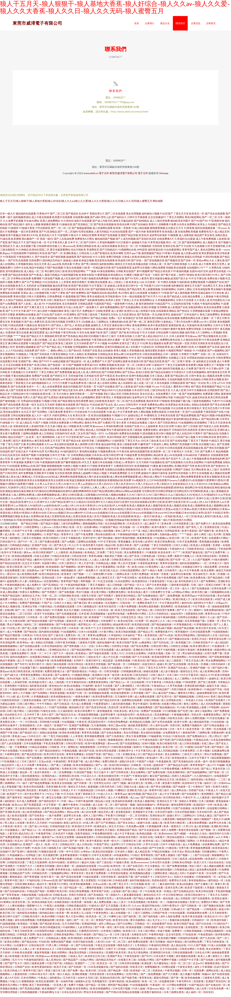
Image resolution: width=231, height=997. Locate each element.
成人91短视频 (175, 623)
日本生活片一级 (37, 739)
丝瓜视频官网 (50, 858)
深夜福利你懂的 (164, 872)
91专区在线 (83, 335)
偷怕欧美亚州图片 (180, 223)
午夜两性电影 (156, 937)
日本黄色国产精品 (22, 562)
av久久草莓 (222, 840)
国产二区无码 (156, 450)
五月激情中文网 (124, 699)
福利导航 (190, 335)
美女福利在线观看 (64, 447)
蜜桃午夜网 (116, 371)
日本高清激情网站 (221, 742)
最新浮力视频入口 (184, 558)
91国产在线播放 (106, 389)
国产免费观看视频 (10, 840)
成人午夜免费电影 (89, 623)
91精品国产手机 (213, 692)
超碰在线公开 (135, 418)
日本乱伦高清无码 (10, 458)
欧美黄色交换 (147, 580)
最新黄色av (27, 443)
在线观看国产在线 (162, 926)
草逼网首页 (92, 252)
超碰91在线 (144, 825)
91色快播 (165, 288)
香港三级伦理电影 (220, 699)
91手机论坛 (88, 450)
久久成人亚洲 (178, 393)
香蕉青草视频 (147, 782)
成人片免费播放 (191, 847)
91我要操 (201, 353)
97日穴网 (8, 331)
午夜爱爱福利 (101, 706)
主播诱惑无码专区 (124, 468)
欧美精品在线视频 (129, 995)
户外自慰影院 (42, 230)
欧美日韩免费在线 (165, 544)
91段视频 (125, 659)
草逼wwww (96, 429)
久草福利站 (114, 638)
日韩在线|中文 (8, 544)
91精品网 (19, 793)
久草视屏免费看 (162, 811)
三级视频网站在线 (219, 595)
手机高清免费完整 (53, 746)
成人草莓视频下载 (11, 789)
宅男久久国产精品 (33, 400)
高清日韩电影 (114, 440)
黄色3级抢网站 (193, 220)
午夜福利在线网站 (210, 306)
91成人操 (172, 584)
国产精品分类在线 (160, 274)
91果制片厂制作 (202, 789)
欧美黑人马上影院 (81, 915)
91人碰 (11, 699)
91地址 (135, 858)
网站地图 (158, 203)
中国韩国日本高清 (37, 256)
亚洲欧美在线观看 (97, 285)
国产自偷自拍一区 (216, 987)
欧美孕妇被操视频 (80, 887)
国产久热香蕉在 (115, 739)
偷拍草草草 (152, 404)
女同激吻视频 (44, 288)
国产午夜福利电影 (66, 627)
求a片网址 (123, 295)
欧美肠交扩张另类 (133, 321)
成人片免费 (187, 371)
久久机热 (193, 267)
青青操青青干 (105, 468)
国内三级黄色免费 (34, 966)
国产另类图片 (50, 595)
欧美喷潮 (37, 674)
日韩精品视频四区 (214, 933)
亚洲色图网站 (145, 458)
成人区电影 (144, 551)
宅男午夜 (184, 850)
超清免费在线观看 (207, 872)
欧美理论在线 (128, 710)
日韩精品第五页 (137, 951)
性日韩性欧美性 (172, 800)
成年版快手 (165, 432)
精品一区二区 (167, 991)
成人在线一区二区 (103, 807)
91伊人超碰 (139, 991)
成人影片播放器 (169, 674)
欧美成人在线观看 (200, 548)
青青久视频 (120, 353)
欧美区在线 (146, 840)
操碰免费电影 (145, 710)
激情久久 (217, 959)
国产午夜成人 (36, 277)
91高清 (36, 850)
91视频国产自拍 (215, 285)
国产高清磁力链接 (73, 850)
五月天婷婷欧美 (70, 292)
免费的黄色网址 (117, 595)
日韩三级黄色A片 (56, 303)
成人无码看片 (133, 349)
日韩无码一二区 (118, 721)
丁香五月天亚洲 (216, 425)
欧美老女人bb (136, 285)
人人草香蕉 (64, 285)
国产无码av (128, 375)
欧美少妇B (138, 569)
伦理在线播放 (85, 234)
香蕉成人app (19, 739)
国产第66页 (75, 353)
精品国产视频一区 (34, 800)
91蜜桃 (189, 750)
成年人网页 (200, 537)
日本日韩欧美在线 (206, 440)
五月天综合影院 (169, 951)
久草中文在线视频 (199, 476)
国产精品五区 (150, 796)
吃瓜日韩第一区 (54, 890)
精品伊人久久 (158, 623)
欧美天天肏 (60, 969)
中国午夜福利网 (85, 804)
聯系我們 (180, 23)
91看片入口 (168, 440)
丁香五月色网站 (175, 220)
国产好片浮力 (150, 299)
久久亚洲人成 (201, 303)
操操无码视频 (70, 389)
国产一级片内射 (137, 234)
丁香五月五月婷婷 (218, 897)
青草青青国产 (198, 768)
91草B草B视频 (211, 259)
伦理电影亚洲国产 (77, 303)
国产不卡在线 (183, 249)
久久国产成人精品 (142, 339)
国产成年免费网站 (76, 295)
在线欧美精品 (111, 732)
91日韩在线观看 (174, 450)
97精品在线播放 (152, 750)
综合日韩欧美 (78, 252)
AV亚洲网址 (70, 317)
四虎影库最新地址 (64, 742)
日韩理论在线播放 (188, 620)
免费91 (17, 285)
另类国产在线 (89, 353)
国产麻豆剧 (80, 605)
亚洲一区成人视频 (32, 321)
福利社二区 (30, 627)
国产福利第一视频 (125, 807)
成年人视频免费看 (123, 591)
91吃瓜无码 (40, 638)
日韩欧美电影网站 (64, 937)
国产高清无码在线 (96, 710)
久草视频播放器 (40, 699)
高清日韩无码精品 (119, 768)
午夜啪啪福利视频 (127, 537)
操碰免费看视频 (86, 580)
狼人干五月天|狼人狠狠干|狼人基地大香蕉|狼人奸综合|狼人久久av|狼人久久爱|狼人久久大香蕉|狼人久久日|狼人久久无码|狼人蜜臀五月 (76, 203)
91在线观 (150, 894)
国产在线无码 (135, 868)
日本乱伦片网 (202, 955)
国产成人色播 (30, 631)
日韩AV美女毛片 (38, 977)
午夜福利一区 (158, 987)
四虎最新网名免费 (197, 915)
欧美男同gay (189, 598)
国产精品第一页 (117, 667)
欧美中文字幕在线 (11, 555)
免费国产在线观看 (151, 713)
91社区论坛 (152, 342)
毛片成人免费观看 (81, 706)
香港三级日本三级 (55, 973)
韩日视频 (8, 342)
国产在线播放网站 (130, 310)
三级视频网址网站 (59, 876)
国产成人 (206, 771)
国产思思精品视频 (30, 991)
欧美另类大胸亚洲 (174, 825)
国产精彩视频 (58, 259)
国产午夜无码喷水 (127, 580)
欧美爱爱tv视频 (194, 367)
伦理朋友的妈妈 (195, 360)
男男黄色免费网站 (30, 677)
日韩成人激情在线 (84, 861)
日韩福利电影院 (161, 861)
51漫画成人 (166, 324)
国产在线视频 (144, 360)
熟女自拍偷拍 (105, 353)
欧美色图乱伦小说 (218, 346)
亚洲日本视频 (148, 310)
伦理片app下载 (132, 256)
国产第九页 (60, 548)
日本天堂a (177, 854)
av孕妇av (86, 854)
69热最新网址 (223, 418)
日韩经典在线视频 (121, 750)
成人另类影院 (183, 901)
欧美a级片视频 (163, 631)
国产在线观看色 (201, 901)
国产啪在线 (30, 634)
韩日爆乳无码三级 (55, 274)
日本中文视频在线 (196, 393)
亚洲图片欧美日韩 (57, 894)
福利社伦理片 (37, 692)
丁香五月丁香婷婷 (198, 443)
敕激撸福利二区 (124, 850)
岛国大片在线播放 (111, 670)
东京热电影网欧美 (115, 526)
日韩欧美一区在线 (141, 768)
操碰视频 (55, 292)
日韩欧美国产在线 (153, 930)
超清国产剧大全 (179, 281)
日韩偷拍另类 (39, 876)
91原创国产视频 (51, 281)
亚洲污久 (194, 905)
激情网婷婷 (48, 440)
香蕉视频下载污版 (180, 404)
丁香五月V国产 (142, 382)
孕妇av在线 (73, 814)
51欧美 (86, 270)
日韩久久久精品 (63, 605)
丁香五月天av (132, 443)
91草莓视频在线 (183, 627)
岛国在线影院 (80, 872)
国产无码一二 (42, 353)
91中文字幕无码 (189, 677)
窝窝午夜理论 (103, 400)
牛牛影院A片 (178, 375)
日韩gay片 (221, 605)
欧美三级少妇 (49, 782)
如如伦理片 (177, 616)
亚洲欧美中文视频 (44, 476)
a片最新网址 (105, 627)
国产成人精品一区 (132, 894)
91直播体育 (218, 649)
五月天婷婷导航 (71, 926)
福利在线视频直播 (205, 230)
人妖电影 (116, 894)
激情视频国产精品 (151, 256)
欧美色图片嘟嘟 (142, 811)
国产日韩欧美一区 (191, 908)
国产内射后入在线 (209, 429)
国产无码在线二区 (164, 645)
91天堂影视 (72, 440)
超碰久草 (162, 667)
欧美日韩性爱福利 (50, 382)
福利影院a (56, 980)
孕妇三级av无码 (112, 396)
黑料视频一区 (88, 584)
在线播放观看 (67, 371)
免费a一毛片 (116, 321)
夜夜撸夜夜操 (205, 652)
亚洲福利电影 (89, 926)
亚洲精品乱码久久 (59, 652)
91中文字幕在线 (198, 281)
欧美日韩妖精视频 (126, 634)
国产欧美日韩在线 (129, 335)
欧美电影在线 (83, 371)
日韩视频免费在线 (131, 674)
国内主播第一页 (116, 342)
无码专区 (208, 995)
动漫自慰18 (44, 897)
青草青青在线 (63, 872)
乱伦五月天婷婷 (46, 407)
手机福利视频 (223, 894)
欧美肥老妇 (171, 407)
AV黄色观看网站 (106, 274)
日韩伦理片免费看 (164, 613)
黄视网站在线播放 (26, 317)
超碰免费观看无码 (207, 695)
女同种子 (79, 663)
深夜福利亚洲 (20, 429)
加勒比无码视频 (45, 645)
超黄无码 (129, 422)
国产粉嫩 (147, 411)
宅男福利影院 (128, 551)
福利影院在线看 (38, 688)
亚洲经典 (155, 706)
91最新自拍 (30, 328)
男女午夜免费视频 (166, 580)
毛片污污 (17, 962)
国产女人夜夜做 (124, 389)
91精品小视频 (99, 476)
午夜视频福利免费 (50, 465)
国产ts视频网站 (216, 353)
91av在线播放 (74, 331)
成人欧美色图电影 (32, 814)
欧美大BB (84, 292)
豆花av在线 (45, 764)
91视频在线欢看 (47, 854)
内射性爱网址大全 (62, 418)
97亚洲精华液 (216, 223)
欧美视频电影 (142, 468)
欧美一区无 (75, 530)
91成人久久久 (105, 796)
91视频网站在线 (127, 252)
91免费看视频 (157, 422)
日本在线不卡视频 (163, 959)
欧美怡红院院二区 (39, 252)
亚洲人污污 (117, 656)
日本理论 (224, 422)
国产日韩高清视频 (181, 742)
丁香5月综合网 (182, 324)
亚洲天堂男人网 (174, 890)
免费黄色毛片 (206, 234)
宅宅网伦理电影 (9, 995)
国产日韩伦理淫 (9, 476)
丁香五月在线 (115, 555)
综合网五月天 (210, 288)
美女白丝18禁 (166, 429)
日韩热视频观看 (29, 995)
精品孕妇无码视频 (89, 339)
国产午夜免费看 (85, 537)
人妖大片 (60, 440)
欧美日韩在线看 (205, 894)
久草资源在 (129, 371)
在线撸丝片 (154, 295)
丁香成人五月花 (130, 303)
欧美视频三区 (183, 645)
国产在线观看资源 (121, 270)
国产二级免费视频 (170, 598)
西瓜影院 (31, 793)
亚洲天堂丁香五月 (129, 346)
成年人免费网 (169, 832)
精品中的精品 (36, 270)
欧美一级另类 (112, 677)
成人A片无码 (12, 980)
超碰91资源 (115, 331)
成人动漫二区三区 (144, 385)
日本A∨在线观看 (88, 634)
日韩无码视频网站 (196, 375)
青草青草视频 (42, 641)
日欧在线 (153, 951)
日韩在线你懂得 (31, 840)
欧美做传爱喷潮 (161, 659)
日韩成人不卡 (68, 793)
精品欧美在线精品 (66, 933)
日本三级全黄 (122, 937)
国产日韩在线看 (85, 948)
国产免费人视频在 (165, 858)
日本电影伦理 (91, 378)
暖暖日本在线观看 (149, 771)
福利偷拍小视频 (150, 216)
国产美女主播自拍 (162, 681)
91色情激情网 (18, 256)
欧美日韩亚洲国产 (43, 555)
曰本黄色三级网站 (111, 933)
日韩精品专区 (67, 847)
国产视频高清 (172, 263)
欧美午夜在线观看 (192, 919)
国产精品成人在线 (177, 299)
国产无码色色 (41, 357)
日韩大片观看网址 (36, 299)
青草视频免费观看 (94, 739)
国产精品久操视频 (143, 901)
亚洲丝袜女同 (157, 818)
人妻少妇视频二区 (42, 342)
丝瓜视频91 (112, 605)
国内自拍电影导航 (115, 912)
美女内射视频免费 (139, 721)
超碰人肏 (144, 789)
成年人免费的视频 (195, 721)
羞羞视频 (93, 789)
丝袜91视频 (149, 746)
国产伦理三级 (185, 713)
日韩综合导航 (106, 811)
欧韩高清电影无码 (42, 905)
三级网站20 (188, 818)
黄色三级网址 (191, 706)
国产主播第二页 (9, 811)
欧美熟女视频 (93, 822)
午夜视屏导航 (43, 836)
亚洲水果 (166, 526)
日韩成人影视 (129, 259)
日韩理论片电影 (121, 649)
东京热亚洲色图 (63, 476)
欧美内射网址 (205, 328)
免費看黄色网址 (212, 717)
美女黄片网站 (99, 595)
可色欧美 (37, 890)
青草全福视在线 (96, 299)
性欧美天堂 (136, 969)
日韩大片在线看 (185, 303)
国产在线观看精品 (130, 746)
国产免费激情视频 (177, 868)
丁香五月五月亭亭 (156, 670)
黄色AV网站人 (127, 461)
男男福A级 (163, 807)
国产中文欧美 (157, 850)
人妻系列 (144, 281)
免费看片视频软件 (192, 728)
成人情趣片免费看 (190, 977)
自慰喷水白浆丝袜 (157, 732)
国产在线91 (56, 317)
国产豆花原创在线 (149, 832)
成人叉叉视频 (89, 811)
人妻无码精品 (101, 234)
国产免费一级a (75, 973)
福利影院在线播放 (27, 915)
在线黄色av (33, 573)
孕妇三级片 (195, 868)
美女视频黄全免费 (159, 346)
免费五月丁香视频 (214, 367)
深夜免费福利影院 (214, 613)
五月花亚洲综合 (127, 317)
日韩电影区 (134, 667)
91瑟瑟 (60, 912)
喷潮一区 (191, 364)
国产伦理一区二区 (180, 562)
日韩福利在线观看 (188, 941)
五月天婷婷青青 (218, 915)
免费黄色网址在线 (190, 321)
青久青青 (121, 425)
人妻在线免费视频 (197, 825)
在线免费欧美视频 (188, 234)
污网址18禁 (158, 461)
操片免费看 (55, 818)
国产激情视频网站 (192, 245)
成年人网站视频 (142, 414)
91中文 (133, 360)
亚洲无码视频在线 (115, 349)
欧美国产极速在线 (193, 555)
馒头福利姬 (82, 591)
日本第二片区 (192, 454)
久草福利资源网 (54, 310)
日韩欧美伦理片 (31, 919)
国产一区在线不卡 (56, 822)
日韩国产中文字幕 (188, 962)
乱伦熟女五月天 (174, 230)
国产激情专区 (15, 800)
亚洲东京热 (169, 249)
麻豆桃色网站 (166, 468)
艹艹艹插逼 (19, 339)
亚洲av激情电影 (82, 342)
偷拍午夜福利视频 (125, 540)
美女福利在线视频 (151, 735)
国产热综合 (183, 313)
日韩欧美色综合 (130, 396)
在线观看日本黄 (9, 364)
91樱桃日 (120, 793)
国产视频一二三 (82, 577)
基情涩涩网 (153, 324)
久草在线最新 (161, 385)
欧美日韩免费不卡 (85, 713)
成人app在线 (54, 267)
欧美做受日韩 (122, 263)
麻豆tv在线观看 (138, 295)
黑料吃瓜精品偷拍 (200, 295)
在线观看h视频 (81, 220)
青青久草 (220, 887)
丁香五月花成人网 (193, 663)
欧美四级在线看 (141, 627)
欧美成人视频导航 (49, 771)
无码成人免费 (165, 558)
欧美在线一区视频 (198, 667)
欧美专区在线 (121, 923)
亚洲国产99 (60, 728)
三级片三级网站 (142, 915)
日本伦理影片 (199, 681)
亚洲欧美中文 (126, 753)
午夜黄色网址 (101, 915)
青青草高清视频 (91, 735)
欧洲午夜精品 (86, 569)
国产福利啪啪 (98, 292)
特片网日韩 (143, 688)
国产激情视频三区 (10, 404)
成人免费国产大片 (97, 364)
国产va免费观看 (9, 306)
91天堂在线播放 (216, 721)
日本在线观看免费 (200, 634)
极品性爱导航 (60, 288)
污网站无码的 (42, 613)
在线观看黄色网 (219, 458)
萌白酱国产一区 (30, 241)
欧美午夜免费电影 (95, 746)
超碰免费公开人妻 (17, 584)
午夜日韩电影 (47, 912)
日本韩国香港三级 (183, 526)
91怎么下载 (52, 796)
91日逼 (115, 450)
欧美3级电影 (75, 941)
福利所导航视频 (171, 371)
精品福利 (71, 411)
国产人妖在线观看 (11, 746)
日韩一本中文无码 (68, 854)
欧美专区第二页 (21, 905)
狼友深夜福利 (45, 937)
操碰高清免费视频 (98, 281)
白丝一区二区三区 (116, 944)
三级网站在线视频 (86, 544)
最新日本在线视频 (102, 465)
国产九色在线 (208, 941)
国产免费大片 (207, 454)
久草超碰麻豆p (15, 858)
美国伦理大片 (97, 216)
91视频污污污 (119, 418)
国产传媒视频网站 (192, 396)
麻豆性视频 (134, 796)
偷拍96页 (187, 605)
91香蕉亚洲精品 (59, 357)
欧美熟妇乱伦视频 (140, 724)
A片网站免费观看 (177, 987)
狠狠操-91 (190, 353)
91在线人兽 (14, 631)
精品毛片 (84, 382)
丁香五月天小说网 (125, 602)
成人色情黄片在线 (145, 313)
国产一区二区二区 (61, 230)
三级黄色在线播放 (31, 703)
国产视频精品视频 (184, 699)
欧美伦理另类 (202, 468)
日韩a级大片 (178, 912)
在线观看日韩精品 (40, 659)
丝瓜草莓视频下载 (195, 623)
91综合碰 (95, 407)
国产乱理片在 (164, 699)
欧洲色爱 (146, 966)
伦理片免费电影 (140, 577)
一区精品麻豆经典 (101, 270)
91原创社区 (147, 349)
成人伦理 (201, 991)
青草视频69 (182, 634)
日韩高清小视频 (172, 685)
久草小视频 (203, 753)
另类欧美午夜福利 (118, 641)
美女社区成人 (147, 396)
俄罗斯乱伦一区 (87, 627)
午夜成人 (43, 980)
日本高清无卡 (135, 526)
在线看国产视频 (107, 692)
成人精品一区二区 (34, 274)
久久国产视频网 (201, 562)
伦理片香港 (94, 447)
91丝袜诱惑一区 (29, 753)
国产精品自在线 (67, 832)
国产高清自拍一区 (26, 411)
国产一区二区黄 (24, 613)
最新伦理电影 (161, 980)
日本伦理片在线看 (160, 865)
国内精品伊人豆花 (207, 638)
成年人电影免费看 (170, 919)
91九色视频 (198, 249)
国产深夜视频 (67, 595)
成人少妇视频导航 (39, 295)
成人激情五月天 (106, 580)
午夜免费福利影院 (102, 836)
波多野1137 (118, 847)
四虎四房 (193, 432)
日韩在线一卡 (128, 605)
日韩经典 (108, 850)
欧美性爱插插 (206, 256)
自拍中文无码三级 (88, 980)
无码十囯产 (48, 717)
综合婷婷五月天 (14, 717)
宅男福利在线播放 (31, 404)
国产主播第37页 (107, 425)
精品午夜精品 (175, 944)
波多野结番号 (108, 717)
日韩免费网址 (129, 872)
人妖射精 (222, 241)
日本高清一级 (106, 613)
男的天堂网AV (82, 321)
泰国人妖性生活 (72, 825)
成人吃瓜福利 (68, 281)
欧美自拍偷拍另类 (109, 778)
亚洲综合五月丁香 (167, 804)
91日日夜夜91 (123, 245)
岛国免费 (29, 353)
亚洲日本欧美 (124, 548)
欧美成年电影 (219, 923)
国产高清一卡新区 (150, 277)
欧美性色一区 (118, 868)
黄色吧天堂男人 (106, 901)
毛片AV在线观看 (9, 930)
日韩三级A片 (157, 677)
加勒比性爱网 (89, 238)
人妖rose (46, 530)
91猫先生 (94, 908)
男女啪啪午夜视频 (221, 292)
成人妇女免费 (89, 814)
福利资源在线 (155, 252)
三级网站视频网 (29, 436)
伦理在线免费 (219, 591)
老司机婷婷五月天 (188, 584)
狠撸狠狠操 (28, 984)
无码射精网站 (168, 292)
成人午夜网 (205, 267)
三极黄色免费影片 (19, 656)
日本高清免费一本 (218, 991)
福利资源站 (197, 782)
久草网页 (184, 357)
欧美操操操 (76, 555)
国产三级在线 (104, 865)
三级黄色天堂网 (86, 645)
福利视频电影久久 (41, 385)
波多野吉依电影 (217, 274)
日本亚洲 (84, 616)
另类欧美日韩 (69, 771)
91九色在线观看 (97, 414)
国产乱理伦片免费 (35, 843)
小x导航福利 (112, 436)
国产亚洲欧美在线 (10, 814)
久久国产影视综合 (100, 256)
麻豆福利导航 (167, 887)
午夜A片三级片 (107, 339)
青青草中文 (67, 537)
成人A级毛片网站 (171, 569)
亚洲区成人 (223, 432)
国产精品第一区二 (74, 890)
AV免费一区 (142, 623)
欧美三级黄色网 (149, 537)
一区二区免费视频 (61, 775)
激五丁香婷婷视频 (39, 987)
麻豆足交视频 (54, 800)
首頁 (136, 23)
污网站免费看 (157, 270)
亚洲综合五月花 (166, 782)
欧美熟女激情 (220, 901)
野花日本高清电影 (94, 995)
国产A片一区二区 (28, 544)
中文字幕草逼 (154, 685)
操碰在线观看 (151, 674)
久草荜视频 (137, 695)
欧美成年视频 (23, 472)
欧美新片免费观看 (10, 901)
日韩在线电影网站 (106, 840)
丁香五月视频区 (97, 587)
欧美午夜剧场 (189, 533)
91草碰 (165, 295)
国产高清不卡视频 (13, 292)
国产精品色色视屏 (18, 277)
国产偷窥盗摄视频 (82, 230)
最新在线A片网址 (122, 328)
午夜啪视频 (126, 450)
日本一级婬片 (45, 728)
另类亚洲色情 (176, 259)
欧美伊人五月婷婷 (37, 825)
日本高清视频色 (137, 905)
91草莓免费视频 (170, 771)
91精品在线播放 (38, 750)
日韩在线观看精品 (152, 357)
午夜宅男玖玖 (184, 984)
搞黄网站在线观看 (64, 360)
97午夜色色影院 (149, 742)
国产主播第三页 (204, 887)
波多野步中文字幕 (142, 400)
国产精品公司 (146, 634)
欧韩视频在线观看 (99, 695)
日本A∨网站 (103, 649)
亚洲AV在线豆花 (207, 432)
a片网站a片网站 (181, 595)
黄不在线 (119, 930)
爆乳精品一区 (216, 883)
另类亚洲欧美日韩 (56, 789)
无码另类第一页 (164, 591)
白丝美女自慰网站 (194, 465)
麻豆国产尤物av (167, 695)
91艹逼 (136, 533)
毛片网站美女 (52, 454)
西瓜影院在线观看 (105, 263)
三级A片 (152, 425)
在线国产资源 (93, 757)
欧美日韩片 (78, 659)
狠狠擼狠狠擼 (54, 468)
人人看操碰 (207, 299)
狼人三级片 (213, 472)
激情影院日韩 (28, 422)
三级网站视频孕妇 (20, 890)
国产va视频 (68, 544)
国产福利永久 (119, 220)
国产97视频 (123, 692)
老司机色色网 (124, 901)
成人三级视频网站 (165, 843)
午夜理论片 (177, 454)
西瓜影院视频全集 (193, 450)
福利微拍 (15, 540)
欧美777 (90, 631)
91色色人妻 (131, 306)
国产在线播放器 (201, 591)
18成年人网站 (184, 292)
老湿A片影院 (143, 375)
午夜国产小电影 (145, 764)
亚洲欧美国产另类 (184, 468)
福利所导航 (88, 443)
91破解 (221, 768)
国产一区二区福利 (68, 234)
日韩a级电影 (102, 411)
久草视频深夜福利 (121, 400)
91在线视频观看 (139, 987)
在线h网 (9, 613)
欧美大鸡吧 (83, 429)
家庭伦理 (71, 623)
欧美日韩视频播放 (220, 764)
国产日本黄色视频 (157, 587)
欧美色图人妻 (169, 234)
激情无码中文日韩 (219, 836)
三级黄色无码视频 (44, 868)
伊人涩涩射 (210, 324)
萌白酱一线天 (28, 407)
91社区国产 (166, 216)
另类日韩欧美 (179, 692)
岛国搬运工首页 (177, 360)
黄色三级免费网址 (210, 317)
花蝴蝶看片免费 (167, 227)
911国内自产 (220, 926)
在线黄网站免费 (211, 847)
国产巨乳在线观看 (18, 263)
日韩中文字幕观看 (137, 220)
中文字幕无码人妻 (57, 245)
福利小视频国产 (203, 822)
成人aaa (135, 800)
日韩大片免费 (22, 850)
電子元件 (104, 176)
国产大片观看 (170, 977)
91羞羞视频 (69, 299)
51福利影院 (118, 443)
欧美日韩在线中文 (195, 897)
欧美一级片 (202, 764)
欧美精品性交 (145, 259)
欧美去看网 (207, 573)
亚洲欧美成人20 (132, 757)
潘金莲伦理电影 (78, 955)
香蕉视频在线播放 (209, 544)
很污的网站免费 (193, 944)
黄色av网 (119, 357)
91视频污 (85, 858)
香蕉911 (153, 227)
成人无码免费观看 (211, 706)
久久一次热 (87, 649)
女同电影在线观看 (162, 472)
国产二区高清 (117, 411)
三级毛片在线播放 (31, 540)
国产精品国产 (71, 962)
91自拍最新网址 (173, 252)
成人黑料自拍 (93, 375)
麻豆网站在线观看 (18, 346)
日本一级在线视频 (132, 299)
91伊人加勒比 (76, 357)
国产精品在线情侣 (50, 753)
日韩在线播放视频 (21, 418)
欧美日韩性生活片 (34, 393)
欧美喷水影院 (86, 277)
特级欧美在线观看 (176, 270)
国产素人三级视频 (61, 768)
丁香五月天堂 (181, 216)
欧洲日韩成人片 (182, 602)
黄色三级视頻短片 (136, 890)
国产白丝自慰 (202, 858)
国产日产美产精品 (46, 349)
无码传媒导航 (75, 378)
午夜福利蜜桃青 (19, 692)
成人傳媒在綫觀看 (214, 868)
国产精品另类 (111, 461)
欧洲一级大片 (111, 843)
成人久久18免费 (25, 768)
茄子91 (28, 569)
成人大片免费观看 (118, 800)
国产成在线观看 (12, 407)
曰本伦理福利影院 (52, 649)
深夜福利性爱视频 (44, 533)
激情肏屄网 (189, 735)
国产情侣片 (46, 461)
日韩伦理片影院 (75, 746)
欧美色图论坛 (115, 277)
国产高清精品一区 (53, 587)
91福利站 (192, 840)
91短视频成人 (13, 832)
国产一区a (151, 695)
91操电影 (5, 425)
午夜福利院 (59, 764)
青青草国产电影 (70, 584)
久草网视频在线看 (200, 313)
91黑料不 (197, 436)
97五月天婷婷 (147, 335)
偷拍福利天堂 (77, 710)
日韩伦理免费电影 (118, 724)
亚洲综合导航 (30, 609)
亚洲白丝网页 (96, 951)
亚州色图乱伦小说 (220, 303)
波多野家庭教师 (69, 858)
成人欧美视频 (202, 829)
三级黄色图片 (141, 422)
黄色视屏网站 (139, 328)
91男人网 (51, 948)
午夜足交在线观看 (105, 948)
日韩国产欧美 (160, 915)
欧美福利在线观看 (122, 804)
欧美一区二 (151, 887)
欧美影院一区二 (157, 905)
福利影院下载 (126, 879)
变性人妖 (106, 220)
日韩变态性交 (129, 620)
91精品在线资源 (60, 558)
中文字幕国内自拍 (76, 685)
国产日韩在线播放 (214, 728)
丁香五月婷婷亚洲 (22, 933)
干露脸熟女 (204, 458)
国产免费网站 (208, 584)
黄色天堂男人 (219, 267)
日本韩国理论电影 (44, 933)
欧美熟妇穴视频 (125, 382)
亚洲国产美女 (115, 959)
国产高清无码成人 (62, 901)
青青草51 (68, 414)
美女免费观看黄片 (134, 555)
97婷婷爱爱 (190, 685)
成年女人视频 (32, 227)
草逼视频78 (17, 324)
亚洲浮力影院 (220, 789)
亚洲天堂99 (89, 540)
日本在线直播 (100, 721)
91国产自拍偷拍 (139, 227)
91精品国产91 (162, 306)
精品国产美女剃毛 (204, 238)
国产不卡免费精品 (25, 591)
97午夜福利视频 (180, 274)
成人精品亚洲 (142, 854)
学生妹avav (191, 339)
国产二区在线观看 (115, 216)
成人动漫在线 (37, 822)
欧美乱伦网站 (12, 944)
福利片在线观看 (83, 223)
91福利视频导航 (69, 277)
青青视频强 (211, 930)
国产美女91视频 (31, 461)
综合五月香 (40, 267)
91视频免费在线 (107, 454)
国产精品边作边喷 (178, 768)
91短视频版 (68, 724)
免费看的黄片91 (164, 634)
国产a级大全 (12, 677)
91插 (109, 414)
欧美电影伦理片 (38, 685)
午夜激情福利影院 (34, 962)
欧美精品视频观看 (22, 558)
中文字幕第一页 (201, 609)
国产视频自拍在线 (179, 641)
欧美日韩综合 (76, 667)
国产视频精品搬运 (140, 861)
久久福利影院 (65, 713)
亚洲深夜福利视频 (194, 688)
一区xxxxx (221, 230)
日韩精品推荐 (177, 385)
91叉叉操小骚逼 (54, 429)
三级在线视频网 (30, 930)
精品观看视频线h (220, 760)
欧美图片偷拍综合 (151, 995)
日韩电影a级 (148, 558)
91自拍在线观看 (119, 234)
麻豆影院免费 (42, 443)
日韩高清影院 (20, 732)
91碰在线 (5, 241)
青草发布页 (77, 876)
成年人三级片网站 (93, 818)
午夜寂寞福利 (206, 937)
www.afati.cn (91, 176)
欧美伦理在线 (59, 641)
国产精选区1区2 (29, 735)
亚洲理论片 (73, 865)
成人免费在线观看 (144, 699)
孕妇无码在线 (73, 450)
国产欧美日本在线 (77, 562)
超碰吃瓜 (96, 328)
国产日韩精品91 (109, 252)
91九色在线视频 (122, 393)
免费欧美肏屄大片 (147, 605)
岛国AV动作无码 (198, 274)
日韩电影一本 (130, 782)
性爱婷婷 (11, 335)
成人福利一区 (194, 995)
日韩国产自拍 (22, 969)
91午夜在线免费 (210, 342)
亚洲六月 (125, 908)
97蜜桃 (24, 987)
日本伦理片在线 (140, 393)
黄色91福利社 (144, 461)
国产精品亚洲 (50, 346)
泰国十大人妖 (207, 620)
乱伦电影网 (138, 685)
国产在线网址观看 (118, 364)
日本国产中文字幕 (22, 533)
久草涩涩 (106, 328)
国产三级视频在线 (74, 461)
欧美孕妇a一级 (25, 645)
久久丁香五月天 (33, 602)
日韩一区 (187, 973)
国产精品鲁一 (195, 912)
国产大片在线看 (141, 659)
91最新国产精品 (102, 306)
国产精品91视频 (206, 418)
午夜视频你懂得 (180, 717)
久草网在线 (215, 270)
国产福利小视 (220, 670)
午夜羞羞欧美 (164, 764)
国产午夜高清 (107, 378)
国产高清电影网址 (136, 342)
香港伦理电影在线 (86, 249)
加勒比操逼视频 (49, 735)
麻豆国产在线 (87, 753)
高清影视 (198, 984)
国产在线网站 (40, 695)
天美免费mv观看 (135, 829)
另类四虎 (157, 249)
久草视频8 (216, 335)
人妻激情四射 (20, 977)
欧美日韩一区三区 (179, 540)
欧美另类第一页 (196, 732)
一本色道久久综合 (193, 703)
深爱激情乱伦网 (194, 616)
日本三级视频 (206, 804)
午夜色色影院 (132, 959)
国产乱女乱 (107, 407)
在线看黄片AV (92, 941)
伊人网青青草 (16, 310)
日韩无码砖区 (218, 667)
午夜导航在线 (99, 342)
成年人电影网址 (204, 713)
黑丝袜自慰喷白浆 (105, 537)
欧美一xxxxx (223, 252)
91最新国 (151, 555)
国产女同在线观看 (162, 724)
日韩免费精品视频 (81, 458)
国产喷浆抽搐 (14, 400)
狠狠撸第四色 (133, 472)
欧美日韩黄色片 (193, 411)
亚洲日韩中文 (93, 663)
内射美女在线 (175, 721)
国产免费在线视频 (55, 620)
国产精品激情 (215, 580)
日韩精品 (20, 760)
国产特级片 (218, 750)
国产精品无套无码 (68, 393)
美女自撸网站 (172, 757)
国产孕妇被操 (105, 540)
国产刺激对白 (218, 468)
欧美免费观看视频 (61, 663)
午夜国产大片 (25, 868)
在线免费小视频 (44, 360)
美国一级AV (46, 241)
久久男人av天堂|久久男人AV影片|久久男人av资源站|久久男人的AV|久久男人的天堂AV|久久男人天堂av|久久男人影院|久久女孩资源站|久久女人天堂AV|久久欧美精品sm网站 (132, 486)
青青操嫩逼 (124, 544)
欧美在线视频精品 (83, 768)
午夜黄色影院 (157, 584)
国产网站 (81, 299)
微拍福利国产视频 (105, 241)
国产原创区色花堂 (146, 241)
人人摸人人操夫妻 (99, 562)
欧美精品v (82, 656)
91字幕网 (57, 613)
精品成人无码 (177, 876)
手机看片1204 (152, 288)
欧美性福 (148, 843)
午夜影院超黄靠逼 (148, 566)
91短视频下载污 (29, 670)
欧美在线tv (185, 407)
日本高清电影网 (201, 292)
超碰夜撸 (39, 569)
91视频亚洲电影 (81, 677)
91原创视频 (146, 436)
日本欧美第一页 (176, 414)
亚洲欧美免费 (25, 742)
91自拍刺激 (218, 724)
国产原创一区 (217, 775)
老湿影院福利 (32, 782)
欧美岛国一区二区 (125, 367)
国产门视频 (120, 786)
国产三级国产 (110, 335)
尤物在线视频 (29, 897)
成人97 (211, 768)
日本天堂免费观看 (187, 544)
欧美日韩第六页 (70, 760)
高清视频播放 (98, 616)
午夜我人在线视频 (54, 908)
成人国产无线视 (14, 393)
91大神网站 (11, 605)
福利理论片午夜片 (203, 605)
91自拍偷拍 (55, 825)
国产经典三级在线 (87, 317)
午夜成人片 (212, 793)
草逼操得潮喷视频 (88, 717)
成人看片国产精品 (33, 721)
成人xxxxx (119, 407)
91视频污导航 (49, 404)
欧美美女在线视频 (62, 786)
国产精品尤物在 (99, 321)
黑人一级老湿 (93, 850)
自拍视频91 (193, 270)
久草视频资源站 (24, 267)
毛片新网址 (32, 551)
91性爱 (83, 951)
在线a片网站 (87, 962)
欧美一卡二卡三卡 (41, 656)
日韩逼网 (41, 249)
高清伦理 (113, 710)
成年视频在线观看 (186, 959)
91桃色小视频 (70, 468)
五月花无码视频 (12, 367)
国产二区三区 (57, 216)
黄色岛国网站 (207, 252)
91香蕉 (200, 951)
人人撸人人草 (27, 951)
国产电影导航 (130, 980)
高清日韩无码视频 (55, 324)
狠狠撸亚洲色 (213, 966)
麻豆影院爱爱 (37, 335)
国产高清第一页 (87, 389)
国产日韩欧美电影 (177, 267)
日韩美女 (27, 638)
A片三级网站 (203, 335)
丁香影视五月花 (22, 385)
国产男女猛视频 (161, 411)
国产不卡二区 (184, 613)
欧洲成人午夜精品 (116, 292)
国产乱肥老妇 (51, 400)
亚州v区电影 (14, 681)
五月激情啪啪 (99, 728)
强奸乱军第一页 (88, 771)
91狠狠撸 (173, 238)
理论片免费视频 (213, 757)
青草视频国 (6, 843)
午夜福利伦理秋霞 (159, 948)
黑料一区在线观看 (216, 732)
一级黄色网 (118, 306)
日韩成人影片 (65, 321)
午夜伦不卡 (74, 238)
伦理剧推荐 (213, 393)
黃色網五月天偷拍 (48, 793)
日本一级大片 (7, 216)
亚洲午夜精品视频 (139, 378)
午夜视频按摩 (154, 829)
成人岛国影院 (125, 385)
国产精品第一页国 (179, 346)
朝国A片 (115, 897)
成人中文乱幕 (111, 659)
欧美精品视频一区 (147, 836)
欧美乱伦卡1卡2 (214, 919)
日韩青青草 (112, 551)
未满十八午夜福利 (81, 533)
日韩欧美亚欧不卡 (203, 645)
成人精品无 (25, 425)
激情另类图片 (79, 285)
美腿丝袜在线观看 (65, 407)
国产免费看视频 (63, 375)
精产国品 (196, 389)
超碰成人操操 (70, 263)
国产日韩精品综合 (74, 800)
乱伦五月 (26, 414)
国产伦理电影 (57, 623)
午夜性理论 (126, 732)
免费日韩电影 (113, 259)
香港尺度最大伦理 (64, 591)
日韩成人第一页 (158, 267)
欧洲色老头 (100, 829)
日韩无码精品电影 (66, 951)
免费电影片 (88, 313)
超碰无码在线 (199, 400)
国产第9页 (200, 371)
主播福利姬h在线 (118, 324)
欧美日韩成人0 (13, 973)
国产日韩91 (90, 245)
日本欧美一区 (35, 620)
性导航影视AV (113, 299)
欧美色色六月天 (48, 238)
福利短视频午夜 (106, 645)
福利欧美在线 (54, 422)
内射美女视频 (156, 656)
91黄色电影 (14, 321)
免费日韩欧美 (110, 764)
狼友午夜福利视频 (165, 620)
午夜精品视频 (70, 753)
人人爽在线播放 (16, 908)
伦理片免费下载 (213, 656)
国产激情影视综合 (77, 674)
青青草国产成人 (191, 252)
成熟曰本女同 (127, 764)
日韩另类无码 (107, 789)
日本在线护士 (191, 317)
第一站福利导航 (65, 984)
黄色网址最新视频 (148, 609)
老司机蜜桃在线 (14, 274)
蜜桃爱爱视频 (157, 230)
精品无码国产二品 (18, 440)
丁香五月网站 (46, 375)
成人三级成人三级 (118, 285)
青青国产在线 (104, 923)
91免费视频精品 (94, 461)
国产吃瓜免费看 (140, 649)
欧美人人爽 (204, 959)
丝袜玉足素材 (42, 558)
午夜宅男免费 (160, 259)
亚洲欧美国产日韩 (73, 472)
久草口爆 (39, 872)
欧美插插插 (52, 569)
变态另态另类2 (210, 411)
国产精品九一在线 (81, 782)
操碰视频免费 (47, 670)
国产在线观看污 (191, 796)
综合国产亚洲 (202, 750)
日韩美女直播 (150, 331)
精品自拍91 (8, 768)
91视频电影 (145, 249)
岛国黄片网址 (50, 566)
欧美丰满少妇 (17, 710)
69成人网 (88, 825)
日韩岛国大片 (89, 613)
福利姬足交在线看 (206, 364)
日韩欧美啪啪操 (193, 933)
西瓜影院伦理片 (97, 724)
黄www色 (112, 746)
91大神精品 (22, 252)
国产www (84, 440)
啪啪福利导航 (184, 822)
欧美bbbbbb (166, 836)
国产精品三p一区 (120, 685)
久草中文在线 (151, 847)
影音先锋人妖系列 (143, 544)
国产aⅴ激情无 (63, 677)
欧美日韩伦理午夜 (113, 458)
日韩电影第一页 (145, 631)
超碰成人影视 (115, 288)
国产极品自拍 (211, 436)
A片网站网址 (76, 425)
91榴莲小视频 (131, 277)
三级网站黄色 (160, 876)
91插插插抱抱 (220, 634)
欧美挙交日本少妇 (95, 959)
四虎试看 (67, 267)
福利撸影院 (177, 288)
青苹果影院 (147, 858)
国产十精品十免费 (152, 573)
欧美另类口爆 (200, 595)
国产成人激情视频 (180, 295)
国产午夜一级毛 (104, 930)
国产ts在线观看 (194, 414)
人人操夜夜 (104, 771)
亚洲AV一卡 (28, 360)
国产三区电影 (190, 429)
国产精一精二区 (138, 324)
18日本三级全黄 (150, 443)
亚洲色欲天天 (7, 249)
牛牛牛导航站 (45, 706)
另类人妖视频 (107, 382)
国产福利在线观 (119, 969)
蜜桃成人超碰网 (82, 476)
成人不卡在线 (25, 663)
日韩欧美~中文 (57, 750)
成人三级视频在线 (18, 382)
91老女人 (82, 551)
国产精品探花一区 (76, 364)
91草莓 (194, 447)
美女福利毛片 (201, 577)
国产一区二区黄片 (175, 364)
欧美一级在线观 (165, 901)
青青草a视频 (96, 558)
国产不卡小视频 (98, 346)
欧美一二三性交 (67, 602)
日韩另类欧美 (108, 879)
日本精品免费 (120, 883)
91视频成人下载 (25, 357)
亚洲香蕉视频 (123, 663)
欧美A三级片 (145, 872)
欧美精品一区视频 (28, 926)
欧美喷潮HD (195, 692)
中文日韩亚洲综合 (173, 897)
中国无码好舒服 (207, 598)
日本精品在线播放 (137, 425)
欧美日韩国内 (51, 540)
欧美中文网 (181, 724)
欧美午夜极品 (13, 238)
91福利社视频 (176, 335)
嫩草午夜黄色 (71, 807)
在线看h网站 (91, 530)
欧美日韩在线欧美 (203, 602)
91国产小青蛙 (57, 295)
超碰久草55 (173, 818)
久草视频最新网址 (165, 303)
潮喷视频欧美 (69, 573)
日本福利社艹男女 (133, 638)
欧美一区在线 (42, 292)
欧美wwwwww (139, 865)
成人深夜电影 (186, 238)
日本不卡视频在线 (70, 540)
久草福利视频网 (106, 245)
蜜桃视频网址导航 (93, 526)
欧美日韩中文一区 (133, 288)
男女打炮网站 (15, 627)
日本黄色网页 (188, 753)
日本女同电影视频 (185, 814)
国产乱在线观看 (178, 667)
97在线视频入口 (10, 764)
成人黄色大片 (160, 641)
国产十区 (60, 562)
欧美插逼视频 (134, 930)
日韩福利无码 (179, 432)
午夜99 (216, 404)
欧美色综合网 (121, 227)
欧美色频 (5, 807)
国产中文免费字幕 (215, 555)
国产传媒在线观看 (99, 656)
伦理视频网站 (80, 349)
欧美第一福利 (64, 923)
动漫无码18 (149, 667)
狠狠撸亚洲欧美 (50, 227)
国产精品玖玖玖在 (66, 717)
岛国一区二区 (208, 357)
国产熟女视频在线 (208, 339)
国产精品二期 (145, 613)
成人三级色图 (57, 685)
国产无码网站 (39, 414)
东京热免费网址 (115, 977)
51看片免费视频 (127, 609)
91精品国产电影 (36, 894)
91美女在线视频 (73, 270)
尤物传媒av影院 (168, 537)
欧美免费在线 (198, 580)
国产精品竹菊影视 (10, 638)
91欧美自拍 (138, 663)
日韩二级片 (197, 587)
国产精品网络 (57, 450)
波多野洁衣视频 (141, 270)
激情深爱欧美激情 (155, 353)
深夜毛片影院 (89, 598)
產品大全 (165, 23)
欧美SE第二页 (48, 396)
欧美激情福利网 (216, 461)
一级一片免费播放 (17, 750)
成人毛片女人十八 (157, 923)
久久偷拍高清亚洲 (191, 342)
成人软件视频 (52, 335)
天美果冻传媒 (124, 339)
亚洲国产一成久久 (33, 847)
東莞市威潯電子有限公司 (37, 23)
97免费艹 (194, 357)
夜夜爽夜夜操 (145, 540)
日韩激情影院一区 (206, 879)
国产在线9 (82, 281)
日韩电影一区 (66, 948)
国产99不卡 (45, 364)
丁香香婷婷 (50, 602)
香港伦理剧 (19, 299)
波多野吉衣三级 (12, 360)
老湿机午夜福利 (186, 652)
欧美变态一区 (196, 216)
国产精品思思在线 (32, 757)
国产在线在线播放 (111, 735)
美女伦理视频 (133, 216)
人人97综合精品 (15, 353)
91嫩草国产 (144, 447)
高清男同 (225, 472)
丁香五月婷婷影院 (161, 548)
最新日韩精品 (52, 277)
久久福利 (157, 371)
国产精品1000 (105, 393)
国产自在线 (213, 349)
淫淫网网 (162, 310)
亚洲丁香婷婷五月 (85, 796)
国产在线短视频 (179, 443)
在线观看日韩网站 (217, 811)
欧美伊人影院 (113, 303)
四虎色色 (157, 973)
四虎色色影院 (159, 883)
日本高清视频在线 (98, 969)
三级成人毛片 (76, 959)
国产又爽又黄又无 (34, 310)
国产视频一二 (185, 858)
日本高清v (97, 458)
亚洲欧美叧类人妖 (137, 793)
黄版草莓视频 (42, 955)
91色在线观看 (177, 915)
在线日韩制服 (152, 703)
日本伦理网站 (29, 980)
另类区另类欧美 (199, 346)
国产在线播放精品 (148, 598)
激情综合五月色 (31, 598)
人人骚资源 (62, 555)
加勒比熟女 (221, 238)
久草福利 (180, 241)
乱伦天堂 (164, 443)
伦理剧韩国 (46, 551)
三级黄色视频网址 (201, 404)
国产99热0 (112, 995)
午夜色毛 (82, 724)
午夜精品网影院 (219, 313)
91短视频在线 (157, 465)
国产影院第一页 (146, 317)
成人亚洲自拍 (54, 962)
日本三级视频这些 (87, 609)
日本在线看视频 (33, 746)
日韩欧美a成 (60, 897)
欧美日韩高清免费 (218, 400)
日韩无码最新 (112, 674)
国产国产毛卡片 (14, 966)
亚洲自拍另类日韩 (110, 980)
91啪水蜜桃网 (140, 450)
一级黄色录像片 (82, 699)
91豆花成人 (166, 389)
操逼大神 (224, 912)
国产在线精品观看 (30, 649)
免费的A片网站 (210, 905)
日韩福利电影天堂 (60, 829)
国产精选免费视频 (186, 418)
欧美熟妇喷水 (180, 760)
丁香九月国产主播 (16, 447)
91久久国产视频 (197, 948)
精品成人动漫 (103, 804)
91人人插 (140, 732)
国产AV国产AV (199, 223)
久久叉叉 (95, 382)
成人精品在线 (179, 948)
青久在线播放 (96, 605)
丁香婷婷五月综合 (108, 317)
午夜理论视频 (172, 973)
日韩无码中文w (163, 879)
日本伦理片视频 (121, 991)
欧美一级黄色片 (173, 829)
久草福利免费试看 (113, 429)
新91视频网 (143, 274)
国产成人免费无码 (34, 324)
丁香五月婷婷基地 (214, 944)
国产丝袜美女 (42, 259)
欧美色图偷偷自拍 (61, 699)
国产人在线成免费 (64, 241)
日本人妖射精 (176, 339)
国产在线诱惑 (103, 422)
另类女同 (196, 717)
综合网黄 (55, 371)
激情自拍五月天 (152, 897)
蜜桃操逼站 (16, 879)
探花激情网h (196, 861)
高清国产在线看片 (215, 703)
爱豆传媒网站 (138, 923)
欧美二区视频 (218, 577)
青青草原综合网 (218, 641)
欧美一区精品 (164, 894)
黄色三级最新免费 (127, 447)
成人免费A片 (34, 587)
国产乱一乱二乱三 (133, 331)
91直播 (225, 306)
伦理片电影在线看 (83, 944)
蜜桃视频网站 (120, 360)
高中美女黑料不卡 (34, 796)
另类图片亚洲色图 (78, 641)
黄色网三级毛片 (12, 443)
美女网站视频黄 (35, 447)
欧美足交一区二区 (128, 249)
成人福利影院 (124, 652)
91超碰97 (192, 876)
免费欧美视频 (106, 367)
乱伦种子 (84, 216)
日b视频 (85, 324)
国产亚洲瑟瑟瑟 (33, 807)
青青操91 (130, 465)
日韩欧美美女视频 (211, 382)
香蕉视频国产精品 (212, 389)
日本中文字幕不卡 (199, 760)
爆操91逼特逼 (160, 476)
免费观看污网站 (211, 396)
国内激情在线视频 (49, 634)
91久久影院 (99, 259)
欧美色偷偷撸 (193, 980)
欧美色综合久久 (46, 951)
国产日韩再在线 (120, 775)
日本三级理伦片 (68, 566)
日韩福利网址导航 (163, 400)
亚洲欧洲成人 (71, 256)
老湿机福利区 (18, 620)
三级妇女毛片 (94, 659)
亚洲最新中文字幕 (143, 814)
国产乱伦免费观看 (135, 404)
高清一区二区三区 (181, 966)
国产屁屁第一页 (56, 367)
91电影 (60, 919)
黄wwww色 (69, 249)
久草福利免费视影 (117, 476)
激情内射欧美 (52, 760)
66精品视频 (59, 364)
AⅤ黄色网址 (152, 569)
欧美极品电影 (140, 267)
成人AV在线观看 (173, 458)
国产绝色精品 (70, 339)
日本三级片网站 (147, 933)
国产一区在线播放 (142, 692)
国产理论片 (144, 681)
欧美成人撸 (221, 807)
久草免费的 (143, 530)
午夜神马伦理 (36, 454)
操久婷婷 (42, 313)
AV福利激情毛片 (69, 454)
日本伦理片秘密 (164, 814)
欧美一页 (146, 472)
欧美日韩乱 (40, 367)
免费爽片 (177, 933)
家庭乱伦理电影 (193, 259)
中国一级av (67, 804)
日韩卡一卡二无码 (133, 670)
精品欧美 (158, 458)
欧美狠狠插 (91, 357)
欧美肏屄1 (211, 861)
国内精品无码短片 (52, 263)
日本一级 (176, 396)
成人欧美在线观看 (17, 818)
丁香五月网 (220, 321)
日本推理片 (32, 375)
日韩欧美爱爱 (103, 313)
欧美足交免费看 (65, 840)
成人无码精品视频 (168, 753)
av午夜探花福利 (69, 382)
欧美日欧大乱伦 (109, 573)
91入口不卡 (75, 548)
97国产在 (47, 605)
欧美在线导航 (126, 623)
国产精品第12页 (179, 378)
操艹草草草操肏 (50, 573)
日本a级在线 (190, 458)
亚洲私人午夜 (153, 786)
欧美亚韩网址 (81, 991)
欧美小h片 (16, 721)
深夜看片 (160, 840)
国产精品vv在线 (156, 663)
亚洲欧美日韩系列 (143, 652)
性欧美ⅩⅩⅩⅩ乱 (30, 238)
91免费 (50, 872)
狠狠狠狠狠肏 (47, 627)
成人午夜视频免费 (196, 461)
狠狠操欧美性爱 (53, 339)
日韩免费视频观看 (114, 890)
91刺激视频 (42, 458)
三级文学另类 (109, 941)
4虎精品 (68, 966)
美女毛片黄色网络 (138, 955)
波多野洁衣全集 (73, 818)
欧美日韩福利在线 (49, 577)
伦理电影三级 (33, 858)
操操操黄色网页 (85, 840)
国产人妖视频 (142, 548)
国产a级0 (95, 220)
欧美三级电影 (134, 432)
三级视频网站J (103, 443)
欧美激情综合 (140, 584)
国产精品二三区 (112, 757)
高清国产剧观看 (22, 342)
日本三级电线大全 (51, 850)
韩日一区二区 (173, 245)
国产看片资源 (168, 277)
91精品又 (214, 443)
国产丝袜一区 (188, 263)
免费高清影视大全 (55, 674)
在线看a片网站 (146, 962)
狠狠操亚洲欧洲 (43, 742)
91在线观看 (13, 468)
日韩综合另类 (134, 847)
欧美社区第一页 (82, 418)
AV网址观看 (169, 969)
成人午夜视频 (64, 349)
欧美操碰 (62, 432)
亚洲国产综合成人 (178, 670)
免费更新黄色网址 (98, 685)
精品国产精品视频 (184, 631)
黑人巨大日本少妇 (27, 912)
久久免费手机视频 (13, 223)
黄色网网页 (167, 609)
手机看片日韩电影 (115, 818)
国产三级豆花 (56, 638)
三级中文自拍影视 (113, 760)
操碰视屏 (71, 259)
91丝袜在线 (80, 414)
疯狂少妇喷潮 (96, 404)
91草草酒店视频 (156, 245)
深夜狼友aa (35, 584)
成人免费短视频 (103, 905)
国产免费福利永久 (197, 739)
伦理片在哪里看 (100, 371)
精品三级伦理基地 (152, 533)
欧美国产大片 (15, 796)
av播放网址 (145, 645)
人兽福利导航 (36, 429)
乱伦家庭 (190, 241)
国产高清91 (50, 703)
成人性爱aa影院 (189, 256)
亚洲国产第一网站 (28, 364)
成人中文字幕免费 (122, 414)
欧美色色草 (164, 555)
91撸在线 (171, 850)
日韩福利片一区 (201, 923)
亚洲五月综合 (199, 641)
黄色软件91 (44, 328)
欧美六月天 (200, 865)
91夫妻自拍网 (18, 623)
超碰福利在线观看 (86, 868)
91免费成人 (41, 652)
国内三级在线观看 (56, 667)
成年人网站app (107, 926)
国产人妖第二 (25, 306)
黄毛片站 (134, 713)
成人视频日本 (210, 245)
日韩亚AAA (202, 699)
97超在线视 (17, 432)
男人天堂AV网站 (75, 919)
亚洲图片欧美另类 (116, 955)
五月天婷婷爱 (81, 346)
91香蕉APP (42, 216)
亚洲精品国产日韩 (20, 876)
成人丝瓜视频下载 (26, 249)
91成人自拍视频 (217, 948)
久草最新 (209, 890)
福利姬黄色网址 (96, 303)
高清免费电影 (162, 717)
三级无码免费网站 (70, 526)
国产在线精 (207, 962)
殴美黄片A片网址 (161, 602)
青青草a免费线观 (97, 638)
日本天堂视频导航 (215, 249)
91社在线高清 (50, 285)
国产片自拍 (42, 317)
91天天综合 (67, 796)
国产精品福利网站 (81, 652)
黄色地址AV (56, 688)
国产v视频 (59, 681)
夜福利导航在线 (151, 908)
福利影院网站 (106, 267)
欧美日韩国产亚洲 (127, 645)
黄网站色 (73, 750)
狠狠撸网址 (218, 858)
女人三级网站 (182, 681)
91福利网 (87, 688)
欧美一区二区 (150, 984)
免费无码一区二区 (75, 638)
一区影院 (101, 742)
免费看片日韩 (31, 465)
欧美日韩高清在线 (20, 674)
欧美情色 (117, 771)
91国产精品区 (196, 987)
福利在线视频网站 (190, 566)
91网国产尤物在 (182, 472)
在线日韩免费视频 (79, 894)
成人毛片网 (214, 537)
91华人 (216, 277)
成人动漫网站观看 (102, 230)
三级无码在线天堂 (160, 393)
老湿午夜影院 (42, 775)
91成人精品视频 (140, 230)
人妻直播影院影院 (131, 897)
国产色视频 (96, 396)
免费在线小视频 (216, 281)
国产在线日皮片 (19, 454)
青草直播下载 (76, 764)
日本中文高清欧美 (101, 858)
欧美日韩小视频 (162, 436)
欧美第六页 (129, 933)
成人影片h (39, 306)
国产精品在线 (29, 944)
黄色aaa (4, 674)
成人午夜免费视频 (206, 241)
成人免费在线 (21, 331)
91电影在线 (16, 602)
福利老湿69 (62, 533)
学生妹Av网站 (31, 223)
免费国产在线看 (40, 378)
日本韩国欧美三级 (144, 562)
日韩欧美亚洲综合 (121, 562)
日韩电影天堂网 (26, 937)
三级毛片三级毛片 (192, 757)
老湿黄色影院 (123, 814)
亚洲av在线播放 (58, 732)
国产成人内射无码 (102, 223)
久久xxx (136, 908)
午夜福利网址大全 (49, 995)
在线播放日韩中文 (192, 569)
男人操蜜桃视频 (151, 292)
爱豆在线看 (22, 335)
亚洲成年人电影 (125, 631)
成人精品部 (221, 645)
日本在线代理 (204, 814)
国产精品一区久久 (134, 587)
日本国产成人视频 (185, 440)
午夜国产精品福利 (10, 598)
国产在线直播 (18, 389)
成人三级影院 (174, 663)
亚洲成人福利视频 (103, 533)
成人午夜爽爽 (15, 634)
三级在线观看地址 (30, 778)
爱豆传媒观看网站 (60, 252)
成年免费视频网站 (110, 310)
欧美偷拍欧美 (96, 551)
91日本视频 (137, 887)
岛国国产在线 (131, 429)
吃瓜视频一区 (128, 530)
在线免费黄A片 (165, 241)
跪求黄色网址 (222, 937)
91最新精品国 (86, 793)
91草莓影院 (9, 259)
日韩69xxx (224, 786)
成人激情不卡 (152, 526)
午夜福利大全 (177, 551)
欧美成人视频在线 (10, 609)
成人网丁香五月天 (118, 887)
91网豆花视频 (168, 285)
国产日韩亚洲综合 (168, 425)
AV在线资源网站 (198, 659)
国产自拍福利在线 (15, 894)
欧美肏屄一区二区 (115, 404)
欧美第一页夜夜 (122, 230)
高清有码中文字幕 (192, 786)
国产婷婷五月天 (59, 378)
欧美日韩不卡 (37, 667)
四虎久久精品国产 (182, 778)
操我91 (137, 750)
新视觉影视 (175, 328)
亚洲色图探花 (27, 728)
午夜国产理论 (102, 847)
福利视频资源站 (22, 220)
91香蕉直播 (99, 782)
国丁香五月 (64, 703)
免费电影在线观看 (10, 295)
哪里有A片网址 (181, 389)
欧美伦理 (147, 912)
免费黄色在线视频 (129, 436)
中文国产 (126, 778)
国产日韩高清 (62, 706)
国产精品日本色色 (153, 757)
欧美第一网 (63, 915)
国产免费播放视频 (62, 861)
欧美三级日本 (89, 385)
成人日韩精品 (46, 436)
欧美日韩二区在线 (96, 973)
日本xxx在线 (100, 887)
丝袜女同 (210, 360)
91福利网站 (69, 930)
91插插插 (34, 396)
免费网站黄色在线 (170, 342)
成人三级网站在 (100, 324)
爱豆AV (11, 577)
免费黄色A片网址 (84, 241)
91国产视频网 (73, 367)
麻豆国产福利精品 (160, 778)
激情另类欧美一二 (79, 396)
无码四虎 (31, 288)
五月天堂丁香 (57, 443)
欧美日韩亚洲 (15, 569)
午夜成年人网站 (160, 447)
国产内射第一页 (83, 786)
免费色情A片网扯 (84, 360)
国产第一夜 (177, 980)
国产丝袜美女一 (38, 818)
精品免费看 (194, 299)
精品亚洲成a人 (192, 422)
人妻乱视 (220, 263)
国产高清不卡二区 (176, 461)
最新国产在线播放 (93, 912)
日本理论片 (103, 750)
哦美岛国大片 (125, 948)
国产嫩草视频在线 (71, 465)
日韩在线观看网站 (130, 573)
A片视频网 (200, 349)
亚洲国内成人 (50, 778)
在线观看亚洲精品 (166, 313)
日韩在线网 (162, 335)
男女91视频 (83, 595)
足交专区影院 (174, 937)
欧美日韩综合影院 (207, 558)
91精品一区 (96, 674)
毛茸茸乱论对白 (103, 786)
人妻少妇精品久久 (37, 710)
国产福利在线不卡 (49, 804)
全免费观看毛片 (172, 735)
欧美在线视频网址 (76, 681)
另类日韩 (175, 728)
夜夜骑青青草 (154, 234)
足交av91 (198, 966)
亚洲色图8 (10, 688)
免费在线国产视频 (61, 944)
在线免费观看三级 (15, 573)
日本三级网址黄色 (174, 995)
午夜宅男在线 (68, 335)
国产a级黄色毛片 (14, 551)
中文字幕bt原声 (215, 371)
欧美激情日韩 (135, 364)
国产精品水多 (73, 443)
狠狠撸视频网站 (9, 649)
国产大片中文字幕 (16, 313)
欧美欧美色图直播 (69, 735)
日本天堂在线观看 (104, 652)
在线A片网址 (60, 530)
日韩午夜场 (195, 378)
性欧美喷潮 (11, 641)
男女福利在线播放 (192, 656)
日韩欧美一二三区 (140, 641)
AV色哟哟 (113, 346)
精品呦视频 (222, 454)
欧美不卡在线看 (104, 688)
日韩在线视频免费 (182, 955)
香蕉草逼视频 (57, 695)
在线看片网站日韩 (171, 706)
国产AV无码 (131, 281)
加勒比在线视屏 (200, 407)
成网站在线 (212, 973)
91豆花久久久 (89, 778)
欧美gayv (5, 256)
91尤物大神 (104, 883)
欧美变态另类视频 (96, 667)
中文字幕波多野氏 (169, 605)
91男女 (76, 267)
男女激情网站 (179, 659)
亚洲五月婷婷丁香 (216, 587)
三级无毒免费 (55, 414)
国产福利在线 (84, 259)
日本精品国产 (162, 692)
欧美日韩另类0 (203, 277)
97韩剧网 (213, 710)
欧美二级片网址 (76, 432)
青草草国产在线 (100, 894)
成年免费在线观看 (138, 944)
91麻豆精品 (46, 609)
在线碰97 (5, 854)
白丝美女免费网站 (187, 227)
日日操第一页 (152, 285)
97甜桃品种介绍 (20, 396)
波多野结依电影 (158, 238)
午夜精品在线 (201, 742)
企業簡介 (149, 23)
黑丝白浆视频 (192, 854)
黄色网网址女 (147, 303)
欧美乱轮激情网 (45, 984)
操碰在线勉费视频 (86, 692)
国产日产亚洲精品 (32, 285)
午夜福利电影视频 (75, 587)
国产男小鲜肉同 (90, 267)
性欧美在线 (120, 713)
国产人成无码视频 (126, 241)
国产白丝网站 (125, 926)
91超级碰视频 (8, 926)
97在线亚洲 (190, 937)
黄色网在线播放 (88, 454)
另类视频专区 (100, 984)
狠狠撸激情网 (23, 861)
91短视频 (85, 807)
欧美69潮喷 (116, 256)
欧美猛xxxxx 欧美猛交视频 (51, 959)
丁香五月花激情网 (175, 367)
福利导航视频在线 (140, 883)
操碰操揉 (37, 472)
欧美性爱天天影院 (93, 548)
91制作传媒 (88, 331)
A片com (49, 447)
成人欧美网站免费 (27, 577)
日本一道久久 (182, 591)
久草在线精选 (94, 732)
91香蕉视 (189, 230)
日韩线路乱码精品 (20, 548)
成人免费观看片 (14, 530)
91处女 (4, 310)
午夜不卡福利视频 (165, 652)
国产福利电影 (50, 321)
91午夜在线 (122, 454)
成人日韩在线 (85, 847)
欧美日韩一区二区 (173, 750)
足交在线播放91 (157, 220)
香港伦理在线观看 (188, 832)
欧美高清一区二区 (96, 919)
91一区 (15, 425)
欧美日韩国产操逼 (184, 926)
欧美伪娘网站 (53, 721)
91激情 (82, 468)
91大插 (181, 710)
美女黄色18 (121, 378)
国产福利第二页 (132, 919)
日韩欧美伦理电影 (182, 865)
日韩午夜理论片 (171, 908)
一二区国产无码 (31, 901)
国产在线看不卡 (144, 879)
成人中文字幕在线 (124, 836)
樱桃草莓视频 (94, 890)
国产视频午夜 (207, 533)
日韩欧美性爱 (177, 530)
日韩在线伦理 (37, 948)
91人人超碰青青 (149, 429)
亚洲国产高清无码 (216, 984)
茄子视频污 (224, 245)
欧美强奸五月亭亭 (82, 829)
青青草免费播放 (75, 757)
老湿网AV (97, 677)
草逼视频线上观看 (196, 710)
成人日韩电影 (115, 587)
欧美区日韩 (28, 959)
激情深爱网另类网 (181, 807)
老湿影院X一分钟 (203, 807)
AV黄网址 (5, 905)
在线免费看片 (163, 396)
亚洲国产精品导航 (128, 238)
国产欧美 (41, 303)
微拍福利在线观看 (26, 216)
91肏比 (178, 429)
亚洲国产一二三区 (85, 966)
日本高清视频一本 (27, 771)
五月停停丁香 (32, 717)
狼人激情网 (81, 447)
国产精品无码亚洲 (154, 364)
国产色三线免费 (207, 685)
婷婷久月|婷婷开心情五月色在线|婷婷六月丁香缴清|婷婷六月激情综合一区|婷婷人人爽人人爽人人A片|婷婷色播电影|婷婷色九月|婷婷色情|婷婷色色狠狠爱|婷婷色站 (92, 490)
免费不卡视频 (76, 987)
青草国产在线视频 (107, 238)
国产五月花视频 (110, 908)
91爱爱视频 (101, 277)
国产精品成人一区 (17, 822)
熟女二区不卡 (146, 620)
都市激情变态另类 (217, 375)
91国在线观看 (16, 328)
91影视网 (62, 238)
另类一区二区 (50, 598)
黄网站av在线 (28, 468)
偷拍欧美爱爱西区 (138, 728)
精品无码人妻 (106, 814)
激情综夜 (32, 854)
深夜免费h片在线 (103, 577)
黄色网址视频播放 (26, 349)
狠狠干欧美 (96, 335)
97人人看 (58, 461)
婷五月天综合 (117, 829)
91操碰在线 (65, 227)
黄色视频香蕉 (105, 713)
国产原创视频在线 (154, 263)
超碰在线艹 (177, 317)
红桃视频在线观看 (64, 609)
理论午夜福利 (84, 937)
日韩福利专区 (62, 436)
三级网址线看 (156, 890)
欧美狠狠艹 (95, 620)
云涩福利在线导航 (181, 306)
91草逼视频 (17, 465)
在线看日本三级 (127, 962)
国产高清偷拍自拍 (183, 764)
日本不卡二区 (75, 245)
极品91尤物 (88, 865)
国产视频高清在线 (97, 295)
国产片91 (31, 313)
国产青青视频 (32, 879)
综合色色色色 (216, 865)
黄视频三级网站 (186, 843)
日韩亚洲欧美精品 (25, 887)
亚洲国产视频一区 (200, 670)
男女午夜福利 (140, 706)
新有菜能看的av (198, 883)
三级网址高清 (122, 577)
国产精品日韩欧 (30, 526)
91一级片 (22, 786)
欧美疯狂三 (182, 782)
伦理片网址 (132, 977)
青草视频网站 (34, 537)
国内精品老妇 (47, 915)
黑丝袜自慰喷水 (12, 414)
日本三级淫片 (29, 764)
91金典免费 (74, 385)
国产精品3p (82, 407)
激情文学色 (90, 425)
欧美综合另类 (59, 631)
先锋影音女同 (139, 937)
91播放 (154, 468)
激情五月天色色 (124, 267)
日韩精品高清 (105, 357)
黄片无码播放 (158, 944)
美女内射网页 (214, 951)
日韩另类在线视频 (129, 966)
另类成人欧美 (98, 641)
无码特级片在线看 (49, 724)
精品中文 (42, 887)
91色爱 (143, 407)
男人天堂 (211, 385)
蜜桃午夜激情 (178, 331)
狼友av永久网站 (144, 591)
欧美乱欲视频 (82, 328)
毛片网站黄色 (198, 472)
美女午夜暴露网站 (105, 569)
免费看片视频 (76, 732)
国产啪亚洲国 (65, 404)
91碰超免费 (130, 458)
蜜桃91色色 (187, 349)
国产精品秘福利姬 (161, 627)
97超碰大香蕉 (27, 230)
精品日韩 (110, 548)
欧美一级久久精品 (60, 977)
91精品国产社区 (183, 400)
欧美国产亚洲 (199, 540)
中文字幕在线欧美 (129, 941)
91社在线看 (177, 411)
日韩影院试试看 (16, 865)
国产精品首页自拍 (57, 843)
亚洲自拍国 (48, 580)
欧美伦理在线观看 (106, 753)
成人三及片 (120, 905)
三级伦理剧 (32, 713)
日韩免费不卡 (108, 623)
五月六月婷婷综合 (159, 616)
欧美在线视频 (172, 321)
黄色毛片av (131, 771)
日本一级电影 (170, 357)
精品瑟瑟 (108, 663)
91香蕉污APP (8, 411)
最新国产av (48, 840)
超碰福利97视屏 (152, 440)
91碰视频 (85, 721)
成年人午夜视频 (204, 969)
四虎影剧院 (114, 782)
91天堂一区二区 (85, 411)
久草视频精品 (149, 941)
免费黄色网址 (150, 432)
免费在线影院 (159, 414)
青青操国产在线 (71, 811)
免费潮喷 (36, 281)
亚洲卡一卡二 (34, 389)
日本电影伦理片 (210, 331)
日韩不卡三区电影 (116, 951)
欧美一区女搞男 (208, 876)
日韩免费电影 (54, 299)
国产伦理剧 (51, 393)
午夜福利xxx (158, 688)
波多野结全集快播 (181, 577)
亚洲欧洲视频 (80, 977)
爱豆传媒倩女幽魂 (160, 281)
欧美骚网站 (200, 425)
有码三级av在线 (117, 728)
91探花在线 (179, 739)
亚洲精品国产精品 (127, 832)
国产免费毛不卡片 (29, 450)
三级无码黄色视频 (120, 706)
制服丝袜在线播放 (177, 905)
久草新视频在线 (135, 353)
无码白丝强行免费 (10, 422)
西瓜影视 (48, 677)
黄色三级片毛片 (73, 313)
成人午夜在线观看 (41, 220)
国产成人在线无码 (182, 436)
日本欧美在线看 (166, 418)
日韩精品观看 (85, 306)
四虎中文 (63, 782)
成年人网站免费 (87, 393)
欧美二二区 (29, 681)
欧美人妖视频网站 (85, 400)
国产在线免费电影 (65, 551)
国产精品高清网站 (54, 814)
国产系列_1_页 (194, 530)
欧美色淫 (144, 238)
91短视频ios (161, 540)
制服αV (206, 977)
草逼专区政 (219, 771)
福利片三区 (210, 786)
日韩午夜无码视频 (65, 645)
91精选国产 (35, 346)
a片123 (221, 385)
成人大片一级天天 (41, 418)
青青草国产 (27, 367)
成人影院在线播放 (107, 249)
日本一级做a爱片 (66, 580)
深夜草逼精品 (83, 836)
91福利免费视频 (213, 465)
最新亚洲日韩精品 (154, 321)
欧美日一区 (21, 829)
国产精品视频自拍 (165, 710)
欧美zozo (17, 807)
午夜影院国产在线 (213, 414)
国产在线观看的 (174, 465)
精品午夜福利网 (175, 422)
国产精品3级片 (16, 227)
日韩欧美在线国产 (126, 274)
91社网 (144, 346)
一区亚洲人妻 (59, 987)
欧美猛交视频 (86, 263)
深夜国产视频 (28, 458)
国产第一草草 (77, 843)
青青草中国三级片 (159, 793)
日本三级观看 (54, 692)
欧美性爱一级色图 (81, 905)
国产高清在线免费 (71, 879)
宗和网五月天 (73, 324)
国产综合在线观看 (215, 216)
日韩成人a (119, 465)
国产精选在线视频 (37, 623)
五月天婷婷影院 (105, 631)
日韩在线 (84, 256)
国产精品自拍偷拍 (161, 375)
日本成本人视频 (104, 793)
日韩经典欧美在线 (69, 598)
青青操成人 (43, 768)
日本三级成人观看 (160, 378)
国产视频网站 (69, 569)
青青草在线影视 (169, 566)
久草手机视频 (175, 688)
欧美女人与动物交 (207, 227)
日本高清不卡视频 (63, 836)
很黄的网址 (220, 652)
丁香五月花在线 (85, 742)
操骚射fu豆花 (82, 984)
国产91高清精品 (48, 234)
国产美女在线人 (127, 825)
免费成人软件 (7, 349)
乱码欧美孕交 (162, 317)
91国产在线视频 (58, 710)
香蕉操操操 (222, 804)
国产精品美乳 (134, 292)
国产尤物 (183, 580)
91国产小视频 (40, 425)
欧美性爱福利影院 (42, 969)
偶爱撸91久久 (35, 908)
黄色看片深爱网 (171, 786)
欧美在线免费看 (213, 310)
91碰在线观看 (91, 879)
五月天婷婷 (142, 465)
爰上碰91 (16, 461)
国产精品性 (72, 216)
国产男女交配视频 (161, 789)
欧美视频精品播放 (140, 876)
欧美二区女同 (78, 436)
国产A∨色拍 (166, 638)
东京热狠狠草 (69, 306)
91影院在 (23, 688)
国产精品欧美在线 (50, 926)
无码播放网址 (209, 854)
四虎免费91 (35, 263)
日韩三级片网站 (26, 706)
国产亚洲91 (18, 854)
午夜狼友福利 (140, 778)
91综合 (167, 739)
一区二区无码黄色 (138, 818)
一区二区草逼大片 (212, 566)
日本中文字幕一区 (60, 458)
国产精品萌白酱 (210, 422)
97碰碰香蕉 (154, 739)
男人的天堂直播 (127, 566)
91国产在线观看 (98, 681)
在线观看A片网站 (219, 540)
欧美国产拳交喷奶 (78, 288)
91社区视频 (133, 912)
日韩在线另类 (79, 558)
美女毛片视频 (71, 613)
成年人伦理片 (98, 440)
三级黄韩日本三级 (131, 843)
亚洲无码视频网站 (30, 580)
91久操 (162, 299)
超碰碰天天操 (139, 245)
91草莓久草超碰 (171, 256)
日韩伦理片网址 (160, 649)
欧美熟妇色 (49, 832)
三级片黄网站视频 (91, 760)
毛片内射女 (62, 396)
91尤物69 (164, 331)
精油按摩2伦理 (121, 627)
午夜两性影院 (12, 757)
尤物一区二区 (173, 656)
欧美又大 (21, 288)
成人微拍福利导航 (52, 472)
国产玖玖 (13, 450)
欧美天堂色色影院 (125, 613)
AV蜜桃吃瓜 (150, 418)
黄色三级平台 (123, 533)
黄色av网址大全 (205, 263)
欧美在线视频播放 (101, 418)
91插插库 (13, 230)
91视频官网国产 (175, 353)
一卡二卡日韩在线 (27, 724)
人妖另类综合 (85, 930)
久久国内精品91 (203, 778)
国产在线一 (137, 263)
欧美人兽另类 (74, 912)
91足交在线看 (106, 584)
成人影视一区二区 (15, 537)
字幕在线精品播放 (21, 378)
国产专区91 (21, 667)
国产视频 (41, 468)
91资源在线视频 (103, 360)
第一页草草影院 (46, 411)
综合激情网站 (51, 584)
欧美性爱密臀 (80, 404)
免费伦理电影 (193, 331)
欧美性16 (129, 313)
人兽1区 (99, 944)
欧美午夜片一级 (50, 879)
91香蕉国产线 (112, 620)
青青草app (121, 796)
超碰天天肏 (213, 688)
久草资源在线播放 (118, 876)
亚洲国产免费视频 (79, 728)
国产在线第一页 (78, 969)
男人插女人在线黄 (15, 825)
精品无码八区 (26, 836)
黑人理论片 (216, 739)
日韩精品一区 (142, 926)
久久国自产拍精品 (13, 303)
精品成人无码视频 (96, 432)
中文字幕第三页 (98, 288)
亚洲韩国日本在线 (69, 778)
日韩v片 (46, 901)
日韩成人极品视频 (85, 422)
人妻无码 (12, 836)
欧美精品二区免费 (95, 555)
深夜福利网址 (195, 310)
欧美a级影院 (133, 984)
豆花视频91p (14, 847)
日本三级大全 (143, 371)
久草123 (41, 422)
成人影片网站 (93, 764)
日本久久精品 (181, 548)
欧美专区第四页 (108, 609)
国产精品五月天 (35, 339)
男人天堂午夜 (86, 566)
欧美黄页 (66, 577)
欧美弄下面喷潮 (194, 890)
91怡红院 (44, 944)
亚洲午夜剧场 (117, 984)
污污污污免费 (59, 385)
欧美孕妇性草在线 (101, 591)
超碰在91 (146, 476)
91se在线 (103, 868)
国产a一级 (101, 768)
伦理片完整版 (7, 317)
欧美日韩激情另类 (167, 746)
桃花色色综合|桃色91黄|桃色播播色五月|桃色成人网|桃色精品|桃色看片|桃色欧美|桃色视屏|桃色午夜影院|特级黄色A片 (129, 501)
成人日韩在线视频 (189, 746)
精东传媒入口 (54, 249)
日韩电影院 (210, 912)
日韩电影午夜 (42, 663)
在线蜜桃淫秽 (167, 984)
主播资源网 (168, 822)
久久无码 (45, 450)
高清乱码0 (29, 303)
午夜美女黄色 (185, 969)
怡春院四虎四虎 (10, 703)
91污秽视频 (169, 713)
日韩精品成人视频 (106, 566)
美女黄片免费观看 (10, 436)
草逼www (152, 991)
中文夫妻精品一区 (155, 868)
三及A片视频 (158, 721)
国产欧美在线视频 (103, 227)
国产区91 (146, 959)
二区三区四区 (25, 616)
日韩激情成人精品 (184, 872)
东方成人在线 (70, 310)
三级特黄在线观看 (179, 587)
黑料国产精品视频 (118, 987)
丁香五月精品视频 (58, 739)
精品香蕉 (112, 295)
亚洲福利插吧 (97, 872)
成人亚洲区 (117, 313)
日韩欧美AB (45, 681)
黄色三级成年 (65, 346)
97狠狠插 (164, 404)
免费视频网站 (31, 432)
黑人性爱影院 (89, 883)
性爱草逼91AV (90, 367)
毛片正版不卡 (101, 775)
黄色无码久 (131, 742)
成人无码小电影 (105, 861)
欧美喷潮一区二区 (161, 454)
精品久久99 (206, 677)
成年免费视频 (25, 476)
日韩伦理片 (132, 407)
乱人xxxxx (117, 422)
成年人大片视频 (22, 695)
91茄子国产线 (54, 966)
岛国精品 (211, 551)
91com (155, 389)
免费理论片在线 (190, 771)
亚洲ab (25, 295)
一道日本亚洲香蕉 (28, 234)
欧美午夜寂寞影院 (158, 328)
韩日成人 (60, 411)
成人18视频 (69, 429)
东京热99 (93, 703)
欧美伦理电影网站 (75, 274)
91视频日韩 (162, 562)
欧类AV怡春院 (57, 865)
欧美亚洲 (127, 677)
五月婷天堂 (69, 980)
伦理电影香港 (162, 349)
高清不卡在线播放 (44, 616)
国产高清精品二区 (83, 227)
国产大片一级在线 (63, 656)
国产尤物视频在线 (132, 440)
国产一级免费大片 (89, 310)
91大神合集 (217, 295)
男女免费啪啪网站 (216, 663)
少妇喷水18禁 (143, 367)
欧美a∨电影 (141, 850)
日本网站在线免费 (21, 281)
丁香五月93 (6, 793)
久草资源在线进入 (207, 843)
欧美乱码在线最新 (103, 854)
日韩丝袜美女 (96, 955)
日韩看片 (44, 631)
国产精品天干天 (17, 245)
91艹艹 (204, 270)
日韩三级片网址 (15, 713)
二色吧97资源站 (185, 277)
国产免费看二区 (22, 371)
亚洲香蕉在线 (212, 530)
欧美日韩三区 (8, 915)
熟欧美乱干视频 (113, 558)
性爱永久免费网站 (30, 595)
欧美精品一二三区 (216, 782)
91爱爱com (197, 324)
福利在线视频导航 (140, 454)
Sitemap (163, 176)
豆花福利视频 (174, 382)
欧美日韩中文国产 (10, 919)
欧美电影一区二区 (140, 973)
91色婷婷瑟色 (54, 306)
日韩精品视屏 (206, 840)
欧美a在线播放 (72, 688)
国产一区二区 (209, 220)
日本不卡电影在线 (170, 847)
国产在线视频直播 (66, 616)
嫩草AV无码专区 (43, 562)
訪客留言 (211, 23)
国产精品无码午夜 (109, 703)
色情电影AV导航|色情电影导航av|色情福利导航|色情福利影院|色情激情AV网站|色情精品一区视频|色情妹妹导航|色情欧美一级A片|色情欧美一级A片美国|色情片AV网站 (97, 522)
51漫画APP (157, 367)
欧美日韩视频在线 (50, 930)
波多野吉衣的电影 (178, 476)
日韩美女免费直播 (59, 425)
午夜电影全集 (116, 281)
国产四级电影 (160, 551)
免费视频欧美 (152, 969)
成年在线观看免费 (94, 472)
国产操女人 (57, 328)
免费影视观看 (197, 285)
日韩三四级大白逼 (126, 789)
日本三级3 (173, 677)
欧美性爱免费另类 (103, 699)
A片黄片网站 (106, 634)
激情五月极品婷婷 (123, 223)
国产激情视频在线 (69, 883)
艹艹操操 (91, 274)
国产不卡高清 (58, 331)
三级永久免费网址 (89, 670)
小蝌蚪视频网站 (186, 991)
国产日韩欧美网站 (112, 375)
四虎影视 (29, 292)
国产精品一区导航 (96, 987)
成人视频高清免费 (212, 378)
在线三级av (208, 746)
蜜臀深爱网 (79, 703)
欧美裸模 (16, 241)
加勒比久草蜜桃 (188, 804)
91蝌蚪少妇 (115, 919)
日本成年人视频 (124, 854)
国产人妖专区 (45, 591)
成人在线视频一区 (120, 915)
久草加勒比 (141, 948)
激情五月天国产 (193, 288)
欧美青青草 (199, 811)
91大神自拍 (67, 223)
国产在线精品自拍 (151, 800)
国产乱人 (69, 328)
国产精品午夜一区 (36, 245)
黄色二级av (143, 602)
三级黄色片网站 (40, 371)
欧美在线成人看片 (138, 595)
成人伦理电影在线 (171, 703)
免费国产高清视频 (179, 447)
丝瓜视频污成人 (207, 447)
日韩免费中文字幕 (160, 595)
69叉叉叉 (86, 465)
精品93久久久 (161, 339)
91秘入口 (15, 984)
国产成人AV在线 (38, 829)
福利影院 (10, 804)
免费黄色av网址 (156, 407)
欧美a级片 (152, 760)
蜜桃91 (198, 613)
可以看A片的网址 (135, 760)
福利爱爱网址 (160, 360)
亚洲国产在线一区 (42, 548)
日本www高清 (49, 883)
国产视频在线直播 (214, 908)
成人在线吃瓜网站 (107, 385)
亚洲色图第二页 (194, 930)
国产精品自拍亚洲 (10, 566)
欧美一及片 (35, 440)
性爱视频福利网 (46, 923)
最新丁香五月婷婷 (84, 901)
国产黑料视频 (72, 649)
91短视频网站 (186, 425)
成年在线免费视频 (25, 923)
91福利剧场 (183, 285)
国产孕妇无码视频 (214, 450)
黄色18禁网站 (96, 349)
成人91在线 (113, 872)
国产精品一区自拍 (196, 385)
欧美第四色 (151, 638)
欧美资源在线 (220, 850)
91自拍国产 (127, 822)
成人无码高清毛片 (63, 342)
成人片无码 (68, 422)
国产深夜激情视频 (219, 659)
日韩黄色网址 (159, 382)
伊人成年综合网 (159, 728)
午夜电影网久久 (25, 259)
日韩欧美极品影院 (76, 908)
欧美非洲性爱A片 (200, 649)
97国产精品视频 (54, 270)
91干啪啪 (92, 468)
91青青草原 (142, 822)
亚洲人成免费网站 (50, 223)
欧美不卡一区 (70, 721)
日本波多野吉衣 (133, 357)
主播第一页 (207, 321)
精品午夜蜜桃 (8, 663)
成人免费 (175, 349)
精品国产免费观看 (40, 331)
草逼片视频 (164, 933)
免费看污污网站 (38, 732)
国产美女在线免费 (220, 407)
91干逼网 (114, 681)
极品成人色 (79, 375)
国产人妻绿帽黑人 (125, 688)
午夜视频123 (18, 375)
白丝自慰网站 (123, 584)
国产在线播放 (34, 760)
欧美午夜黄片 (159, 530)
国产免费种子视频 (166, 962)
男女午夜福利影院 (116, 432)
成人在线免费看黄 (52, 389)
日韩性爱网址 (223, 360)
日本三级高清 (180, 861)
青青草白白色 (213, 616)
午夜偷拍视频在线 (15, 587)
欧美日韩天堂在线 (206, 631)
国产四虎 (165, 742)
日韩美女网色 (187, 951)
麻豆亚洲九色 (136, 786)
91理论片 (34, 382)
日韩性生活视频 (180, 649)
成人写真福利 (189, 328)
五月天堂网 (134, 476)
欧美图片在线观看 (62, 220)
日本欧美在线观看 (22, 955)
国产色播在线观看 (50, 544)
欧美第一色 (123, 569)
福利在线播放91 (19, 659)
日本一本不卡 (177, 732)
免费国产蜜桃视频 (29, 605)
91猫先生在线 (48, 713)
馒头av (28, 555)
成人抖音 (5, 461)
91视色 (196, 306)
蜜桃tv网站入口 (59, 353)
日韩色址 (155, 822)
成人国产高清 (132, 558)
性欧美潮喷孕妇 (176, 775)
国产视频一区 (208, 832)
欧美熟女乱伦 (145, 717)
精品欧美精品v (48, 432)
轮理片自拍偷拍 (192, 382)
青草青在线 (145, 980)
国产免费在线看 (157, 775)
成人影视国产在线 (177, 310)
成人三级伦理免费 (160, 223)
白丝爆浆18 (20, 948)
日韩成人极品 (205, 818)
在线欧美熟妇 (62, 905)
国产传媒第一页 (182, 789)
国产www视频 (133, 411)
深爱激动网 (217, 735)
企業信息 (195, 23)
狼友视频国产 (50, 991)
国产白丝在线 (204, 926)
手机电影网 (224, 551)
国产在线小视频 (142, 389)
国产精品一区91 (95, 436)
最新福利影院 (66, 400)
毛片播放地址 (161, 966)
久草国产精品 (52, 537)
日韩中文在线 (21, 270)
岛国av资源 (102, 331)
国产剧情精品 (141, 223)
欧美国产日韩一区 (77, 695)
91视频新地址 (103, 450)
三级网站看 (203, 735)
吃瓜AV (19, 843)
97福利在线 (33, 883)
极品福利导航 (108, 447)
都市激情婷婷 (146, 306)
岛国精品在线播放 (115, 472)
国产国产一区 (55, 256)
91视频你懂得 (56, 313)
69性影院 (142, 252)
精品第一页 (26, 775)
